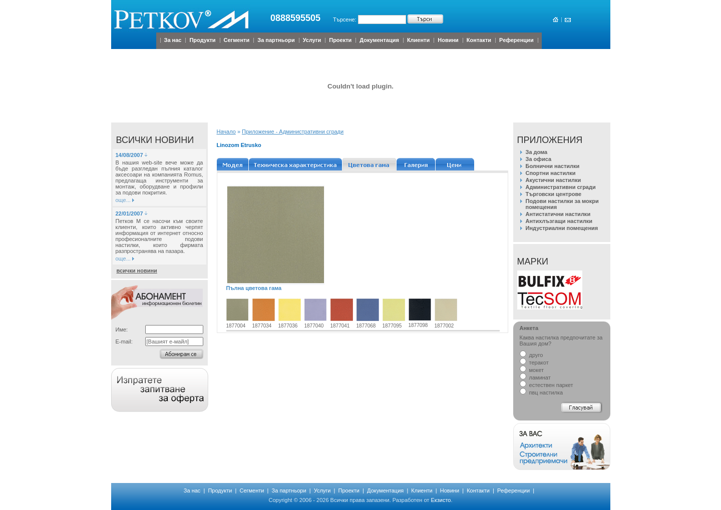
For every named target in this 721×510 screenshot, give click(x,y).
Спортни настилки (551, 173)
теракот (534, 363)
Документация (379, 40)
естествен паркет (546, 385)
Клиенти (418, 40)
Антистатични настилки (558, 214)
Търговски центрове (554, 194)
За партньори (275, 40)
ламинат (535, 377)
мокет (532, 370)
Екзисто (441, 500)
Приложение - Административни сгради (292, 131)
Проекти (340, 40)
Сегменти (237, 40)
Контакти (479, 40)
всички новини (137, 271)
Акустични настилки (553, 180)
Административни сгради (561, 187)
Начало (226, 131)
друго (531, 355)
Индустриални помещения (562, 228)
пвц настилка (541, 393)
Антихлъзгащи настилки (559, 221)
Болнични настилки (553, 166)
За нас (173, 40)
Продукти (202, 40)
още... (123, 200)
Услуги (312, 40)
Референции (516, 40)
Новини (448, 40)
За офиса (539, 159)
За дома (537, 152)
